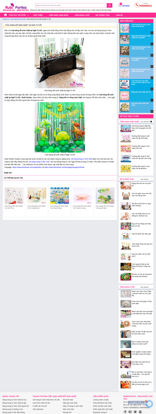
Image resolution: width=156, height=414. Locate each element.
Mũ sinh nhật (68, 400)
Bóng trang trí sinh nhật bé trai (14, 400)
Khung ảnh (67, 412)
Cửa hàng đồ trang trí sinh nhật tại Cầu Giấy (141, 48)
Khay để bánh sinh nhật (102, 403)
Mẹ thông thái (103, 15)
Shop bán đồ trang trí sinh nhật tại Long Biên (141, 36)
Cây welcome (38, 409)
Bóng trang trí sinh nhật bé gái (14, 403)
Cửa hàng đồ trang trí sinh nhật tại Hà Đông (141, 25)
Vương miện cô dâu (101, 400)
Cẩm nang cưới (82, 15)
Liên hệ (119, 15)
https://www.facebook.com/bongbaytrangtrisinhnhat (64, 167)
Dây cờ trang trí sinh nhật (73, 406)
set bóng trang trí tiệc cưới (39, 162)
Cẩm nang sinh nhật (58, 15)
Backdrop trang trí (100, 412)
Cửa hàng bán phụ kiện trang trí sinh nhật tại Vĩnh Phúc (141, 82)
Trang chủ (6, 19)
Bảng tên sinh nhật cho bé (141, 92)
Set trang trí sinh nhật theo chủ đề (46, 400)
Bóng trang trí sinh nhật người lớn (16, 406)
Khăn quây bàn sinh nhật (103, 409)
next (113, 200)
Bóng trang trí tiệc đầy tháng (14, 412)
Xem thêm (144, 122)
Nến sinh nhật (68, 409)
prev (7, 200)
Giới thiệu (38, 15)
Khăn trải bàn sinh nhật (102, 406)
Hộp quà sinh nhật (70, 403)
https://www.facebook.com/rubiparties (27, 167)
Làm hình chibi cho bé (41, 403)
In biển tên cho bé (40, 406)
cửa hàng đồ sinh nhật (18, 19)
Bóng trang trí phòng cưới (13, 409)
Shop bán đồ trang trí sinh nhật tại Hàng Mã (141, 70)
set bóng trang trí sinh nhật (81, 159)
